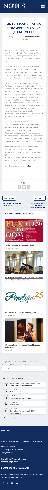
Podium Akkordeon (16, 392)
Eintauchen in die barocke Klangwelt (20, 312)
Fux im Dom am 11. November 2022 (19, 245)
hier (29, 166)
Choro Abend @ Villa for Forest (21, 398)
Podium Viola (14, 405)
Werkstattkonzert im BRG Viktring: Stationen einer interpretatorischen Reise (24, 279)
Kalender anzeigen (9, 418)
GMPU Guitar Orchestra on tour (21, 385)
